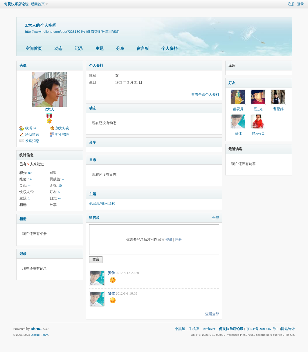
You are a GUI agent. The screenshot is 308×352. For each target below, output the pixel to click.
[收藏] (85, 31)
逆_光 (258, 109)
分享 (120, 48)
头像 (22, 65)
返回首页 (38, 4)
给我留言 (32, 135)
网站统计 (288, 329)
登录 (300, 4)
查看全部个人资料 (205, 94)
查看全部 (212, 314)
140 (30, 179)
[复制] (95, 31)
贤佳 (111, 273)
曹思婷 (278, 109)
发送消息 (32, 141)
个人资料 (169, 48)
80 (30, 173)
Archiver (209, 329)
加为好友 (62, 128)
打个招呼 (62, 135)
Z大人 (49, 109)
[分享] (105, 31)
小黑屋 (180, 329)
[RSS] (115, 31)
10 (60, 186)
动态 (58, 48)
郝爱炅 (238, 109)
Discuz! (36, 329)
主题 (100, 48)
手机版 (194, 329)
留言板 (143, 48)
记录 (79, 48)
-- (59, 173)
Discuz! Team (39, 334)
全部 (215, 218)
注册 (291, 4)
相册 (22, 219)
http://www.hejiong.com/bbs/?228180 (52, 31)
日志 (92, 160)
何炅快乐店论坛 (16, 4)
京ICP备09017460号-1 (262, 329)
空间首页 (34, 48)
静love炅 (258, 133)
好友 (231, 83)
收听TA (31, 128)
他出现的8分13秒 (102, 204)
